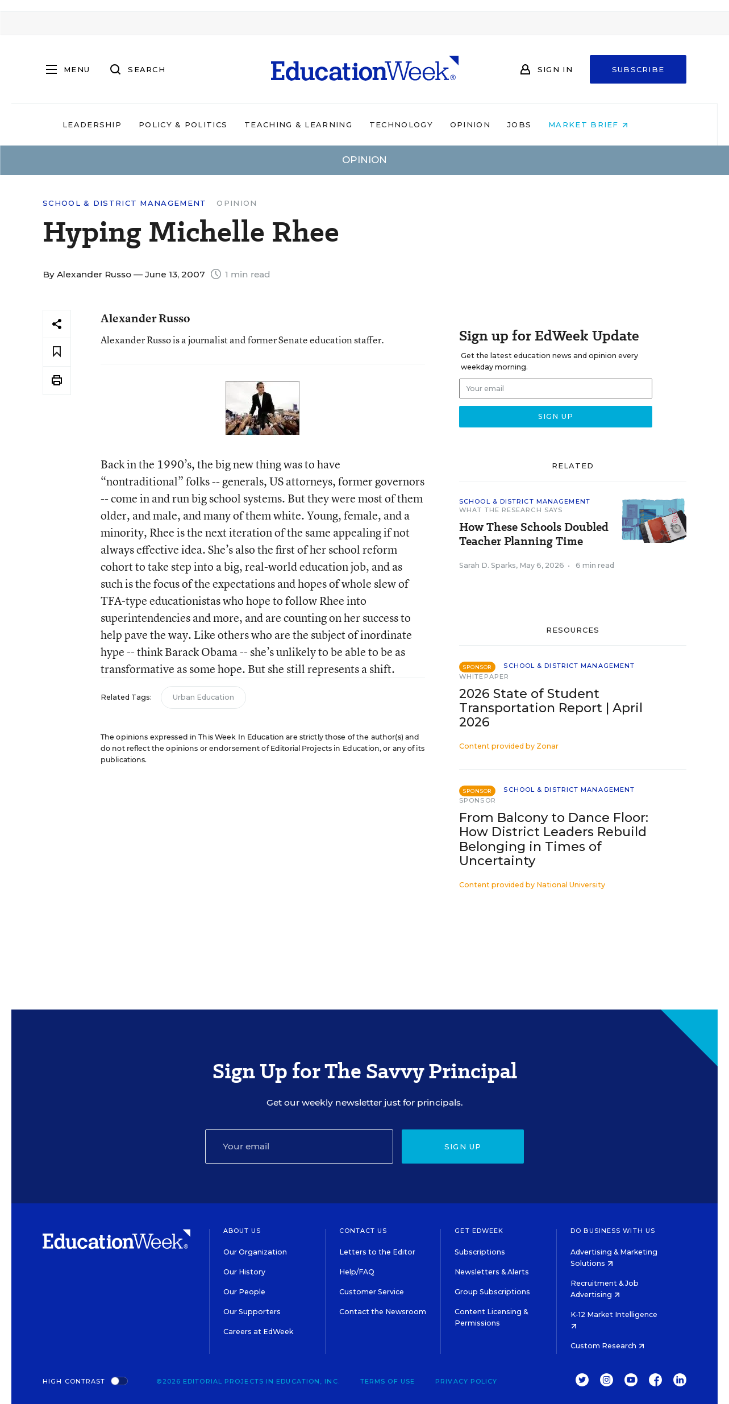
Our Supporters (252, 1311)
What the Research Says (511, 510)
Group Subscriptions (492, 1291)
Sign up (463, 1146)
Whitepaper (484, 676)
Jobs (539, 124)
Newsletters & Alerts (492, 1272)
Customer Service (371, 1291)
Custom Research (607, 1345)
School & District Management (124, 203)
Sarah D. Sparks (487, 565)
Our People (244, 1291)
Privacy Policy (466, 1381)
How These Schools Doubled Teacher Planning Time (534, 534)
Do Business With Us (612, 1231)
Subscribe (638, 69)
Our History (244, 1272)
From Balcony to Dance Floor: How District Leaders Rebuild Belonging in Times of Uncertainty (553, 839)
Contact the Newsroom (382, 1311)
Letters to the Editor (377, 1252)
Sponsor (477, 800)
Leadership (111, 124)
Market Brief (607, 124)
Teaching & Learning (318, 124)
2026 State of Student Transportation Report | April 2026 (551, 708)
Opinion (489, 124)
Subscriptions (480, 1252)
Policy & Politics (202, 124)
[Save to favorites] (56, 352)
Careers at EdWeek (258, 1331)
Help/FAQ (356, 1272)
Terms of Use (387, 1381)
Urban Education (203, 697)
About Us (242, 1231)
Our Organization (255, 1252)
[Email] (299, 1146)
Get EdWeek (479, 1231)
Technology (420, 124)
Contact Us (363, 1231)
